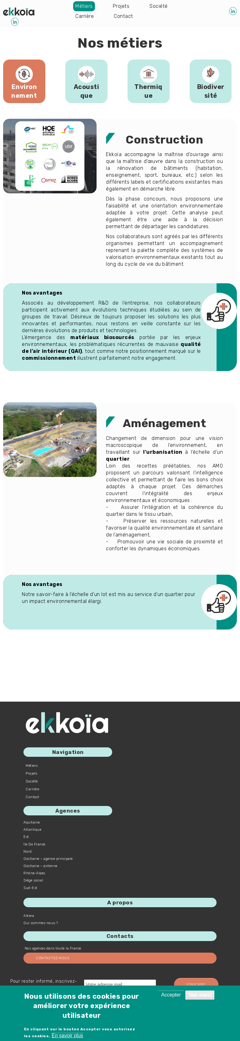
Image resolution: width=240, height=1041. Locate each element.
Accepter (171, 994)
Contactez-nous (52, 958)
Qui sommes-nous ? (40, 923)
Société (158, 6)
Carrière (84, 16)
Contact (123, 16)
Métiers (84, 6)
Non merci (199, 994)
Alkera (28, 916)
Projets (121, 6)
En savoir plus (67, 1035)
